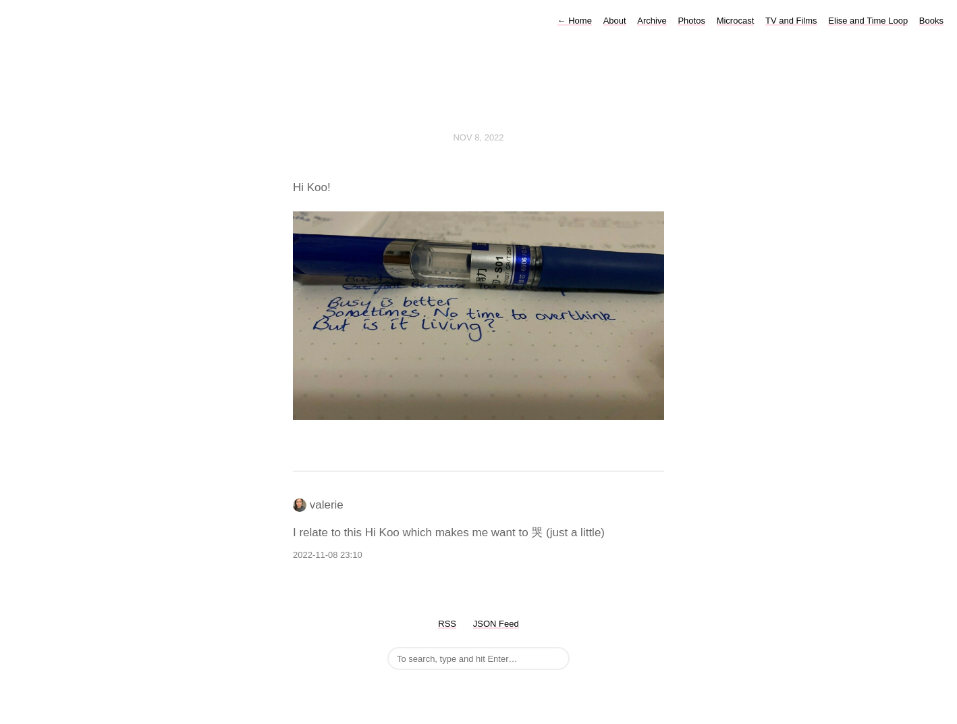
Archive (651, 21)
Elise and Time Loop (868, 21)
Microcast (736, 21)
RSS (447, 624)
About (614, 21)
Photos (691, 21)
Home (574, 21)
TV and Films (791, 21)
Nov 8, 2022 (478, 137)
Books (931, 21)
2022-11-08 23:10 (327, 555)
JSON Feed (496, 624)
